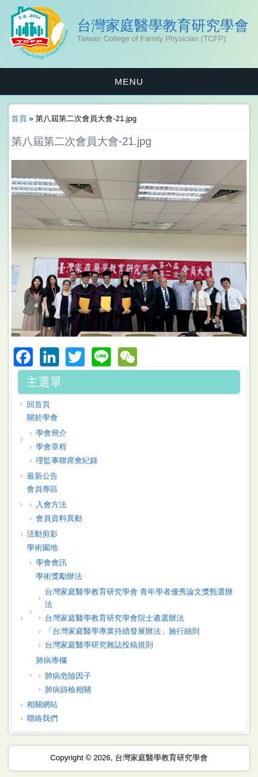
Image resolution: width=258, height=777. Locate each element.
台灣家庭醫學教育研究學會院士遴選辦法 (114, 617)
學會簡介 (51, 432)
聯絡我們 (42, 718)
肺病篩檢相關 (68, 689)
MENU (128, 81)
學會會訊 (51, 562)
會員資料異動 (59, 518)
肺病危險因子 (68, 675)
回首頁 (38, 404)
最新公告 (42, 475)
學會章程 (51, 446)
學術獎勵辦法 (59, 576)
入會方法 (51, 504)
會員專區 (42, 489)
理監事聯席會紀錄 (67, 460)
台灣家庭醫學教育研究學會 (162, 25)
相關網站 (42, 704)
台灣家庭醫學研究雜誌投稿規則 (99, 644)
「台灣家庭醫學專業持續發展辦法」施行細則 (122, 631)
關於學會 (42, 417)
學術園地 (42, 547)
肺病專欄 (51, 660)
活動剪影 (42, 533)
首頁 (19, 118)
